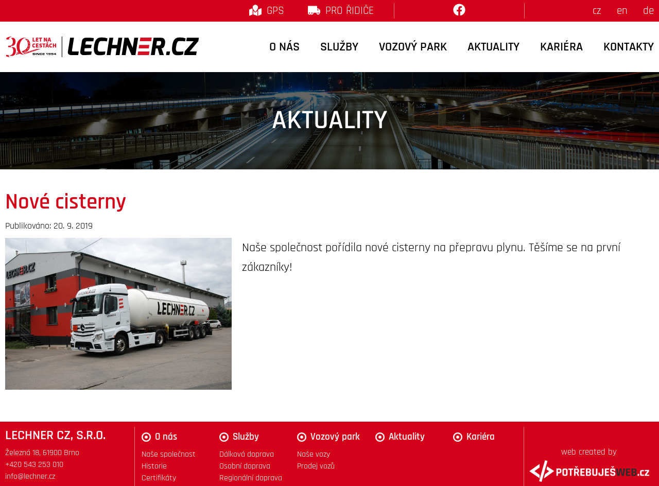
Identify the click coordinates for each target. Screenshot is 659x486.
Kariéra (561, 47)
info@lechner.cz (30, 476)
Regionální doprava (250, 478)
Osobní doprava (244, 466)
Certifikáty (159, 478)
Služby (339, 47)
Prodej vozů (316, 466)
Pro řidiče (349, 11)
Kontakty (628, 47)
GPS (275, 11)
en (622, 11)
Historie (154, 466)
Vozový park (413, 47)
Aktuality (493, 47)
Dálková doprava (246, 454)
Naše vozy (313, 454)
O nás (284, 47)
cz (597, 11)
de (648, 11)
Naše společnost (169, 454)
